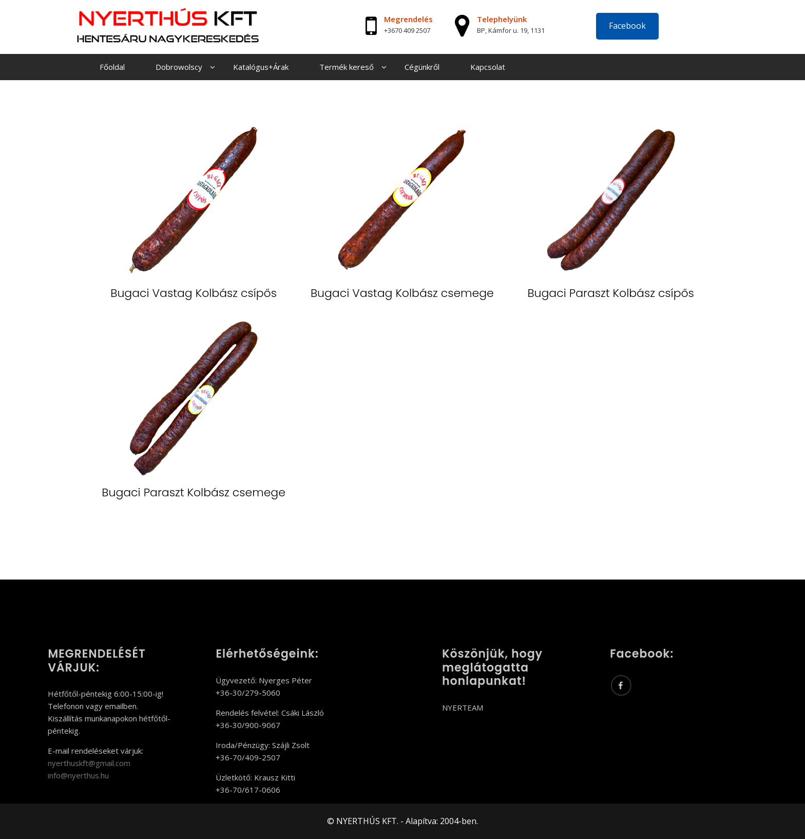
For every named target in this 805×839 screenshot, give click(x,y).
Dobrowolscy (179, 67)
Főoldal (112, 67)
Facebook (627, 25)
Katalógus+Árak (261, 67)
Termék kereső (346, 67)
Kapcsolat (487, 67)
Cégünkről (422, 67)
